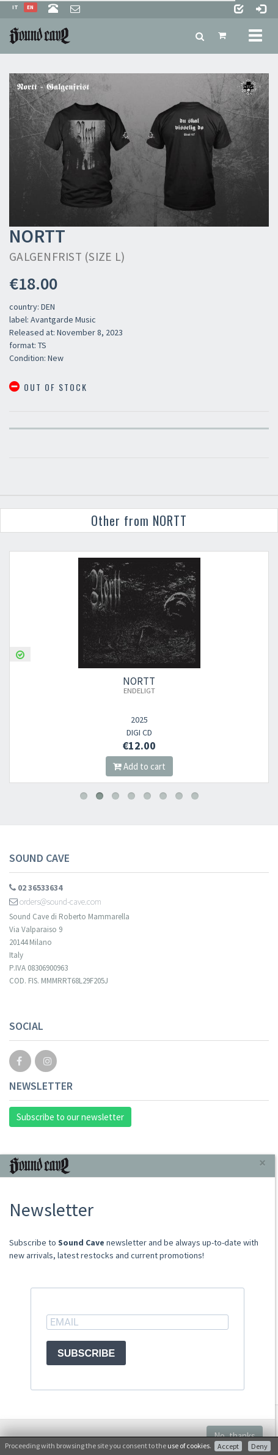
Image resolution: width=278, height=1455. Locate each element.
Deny (259, 1446)
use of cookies (188, 1445)
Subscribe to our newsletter (70, 1117)
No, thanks (234, 1436)
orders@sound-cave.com (55, 901)
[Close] (262, 1162)
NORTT (139, 684)
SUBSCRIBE (86, 1353)
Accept (228, 1446)
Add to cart (139, 766)
